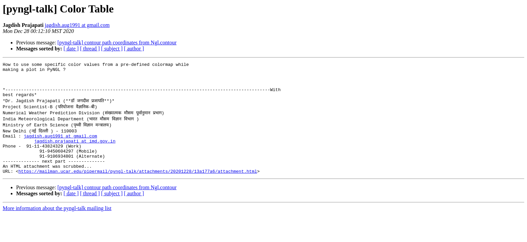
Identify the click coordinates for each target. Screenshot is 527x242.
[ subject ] (112, 48)
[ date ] (71, 48)
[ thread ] (90, 48)
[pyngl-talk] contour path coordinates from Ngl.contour (117, 42)
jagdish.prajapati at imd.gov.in (75, 150)
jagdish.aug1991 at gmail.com (77, 25)
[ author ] (134, 48)
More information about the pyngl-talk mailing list (57, 223)
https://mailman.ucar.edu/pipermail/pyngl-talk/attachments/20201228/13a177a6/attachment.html (137, 186)
